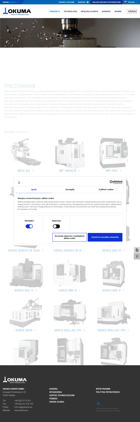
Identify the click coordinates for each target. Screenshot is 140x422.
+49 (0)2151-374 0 (22, 400)
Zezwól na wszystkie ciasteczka (105, 237)
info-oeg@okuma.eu (23, 407)
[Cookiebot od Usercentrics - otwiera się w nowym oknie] (111, 182)
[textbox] (131, 11)
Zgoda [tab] (34, 189)
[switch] (54, 226)
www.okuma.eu (21, 410)
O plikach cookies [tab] (106, 189)
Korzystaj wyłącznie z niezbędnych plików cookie (69, 237)
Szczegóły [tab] (70, 189)
